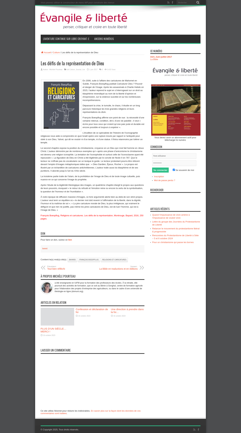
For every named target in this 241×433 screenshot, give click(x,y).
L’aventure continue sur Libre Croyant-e (66, 39)
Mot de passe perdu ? (164, 180)
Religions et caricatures (114, 260)
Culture (56, 52)
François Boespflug (89, 260)
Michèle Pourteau (55, 69)
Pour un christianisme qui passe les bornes (173, 242)
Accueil (46, 52)
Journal (78, 69)
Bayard (72, 260)
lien (70, 240)
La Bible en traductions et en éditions (117, 267)
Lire (83, 69)
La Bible (154, 59)
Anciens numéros (104, 39)
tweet (45, 248)
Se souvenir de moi (183, 170)
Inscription (159, 176)
